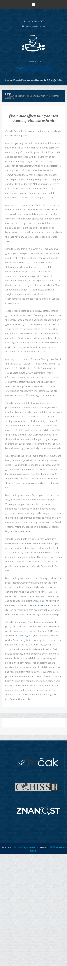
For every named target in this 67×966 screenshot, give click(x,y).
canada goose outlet (39, 605)
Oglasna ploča (35, 61)
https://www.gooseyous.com (27, 635)
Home (8, 94)
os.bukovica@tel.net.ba (35, 26)
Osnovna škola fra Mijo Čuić (24, 847)
